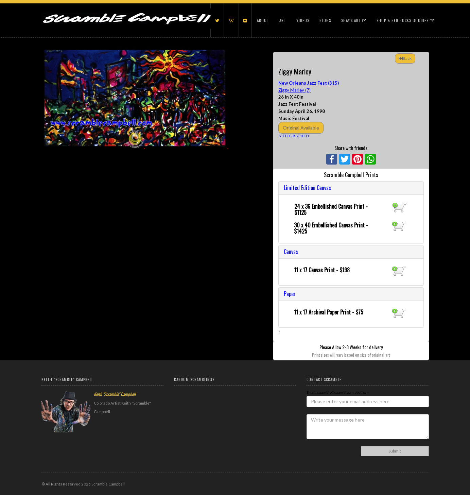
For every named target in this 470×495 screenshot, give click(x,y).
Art (282, 20)
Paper (290, 294)
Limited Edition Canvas (307, 188)
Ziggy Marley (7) (294, 90)
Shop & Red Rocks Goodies (405, 20)
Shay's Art (353, 20)
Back (405, 58)
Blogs (325, 20)
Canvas (291, 252)
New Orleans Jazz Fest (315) (308, 83)
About (263, 20)
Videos (302, 20)
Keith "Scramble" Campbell (115, 394)
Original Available (301, 128)
